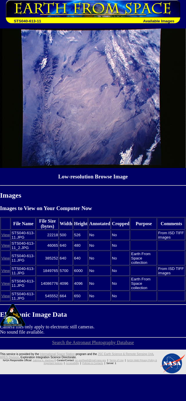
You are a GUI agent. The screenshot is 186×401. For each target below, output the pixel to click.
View (5, 235)
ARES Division (9, 357)
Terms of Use (116, 360)
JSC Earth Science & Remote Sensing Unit (125, 354)
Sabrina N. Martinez (43, 360)
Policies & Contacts (92, 363)
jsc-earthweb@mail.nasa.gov (90, 360)
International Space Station (57, 354)
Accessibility (72, 363)
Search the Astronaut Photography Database (93, 342)
